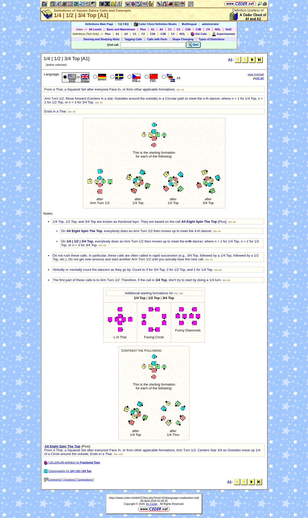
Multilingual (189, 24)
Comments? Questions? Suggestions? (69, 479)
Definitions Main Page (99, 24)
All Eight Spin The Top (62, 446)
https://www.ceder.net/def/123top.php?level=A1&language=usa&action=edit (154, 497)
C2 (178, 29)
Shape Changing (183, 39)
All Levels (95, 29)
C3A (188, 29)
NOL (218, 29)
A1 (153, 29)
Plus (143, 29)
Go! (193, 45)
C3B (198, 29)
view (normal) (256, 74)
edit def (258, 78)
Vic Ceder (152, 503)
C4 (208, 29)
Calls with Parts (157, 39)
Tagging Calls (133, 39)
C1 (170, 29)
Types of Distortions (211, 39)
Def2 (228, 29)
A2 (161, 29)
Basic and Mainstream (121, 29)
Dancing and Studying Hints (102, 39)
